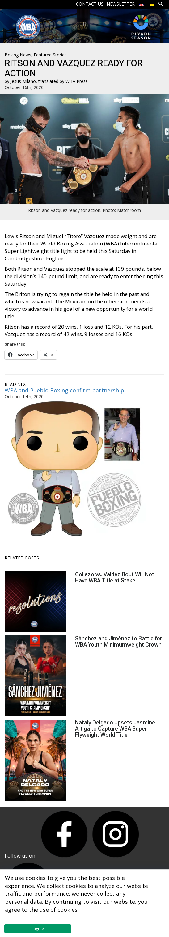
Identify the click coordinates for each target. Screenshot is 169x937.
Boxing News (18, 55)
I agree (38, 928)
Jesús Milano (23, 81)
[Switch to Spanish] (152, 3)
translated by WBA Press (63, 81)
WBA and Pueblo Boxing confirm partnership (64, 390)
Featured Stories (50, 55)
